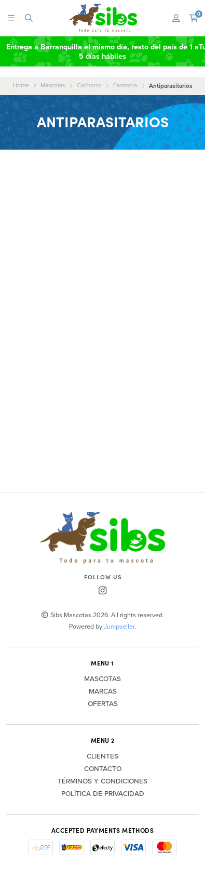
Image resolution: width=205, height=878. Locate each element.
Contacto (102, 769)
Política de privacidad (102, 793)
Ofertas (103, 704)
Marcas (103, 691)
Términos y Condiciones (102, 781)
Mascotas (52, 85)
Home (21, 85)
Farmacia (125, 85)
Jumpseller (119, 626)
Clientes (102, 756)
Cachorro (89, 85)
